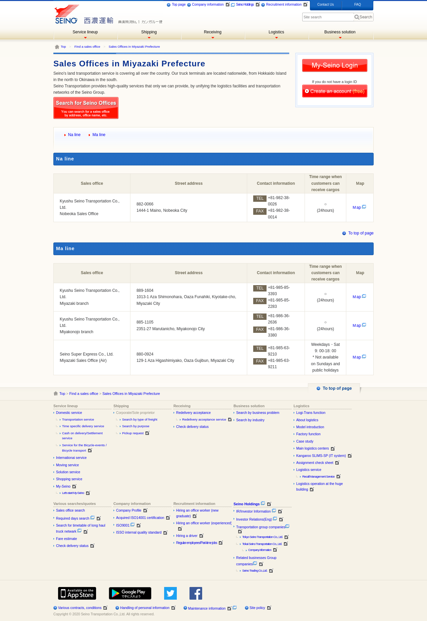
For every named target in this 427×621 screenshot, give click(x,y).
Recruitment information (281, 5)
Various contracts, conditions (79, 608)
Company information (205, 5)
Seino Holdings (242, 5)
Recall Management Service (318, 476)
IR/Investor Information (256, 511)
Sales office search (70, 510)
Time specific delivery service (83, 426)
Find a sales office (87, 46)
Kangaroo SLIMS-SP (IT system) (321, 456)
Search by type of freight (139, 419)
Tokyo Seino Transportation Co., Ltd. (262, 537)
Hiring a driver (186, 536)
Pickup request (132, 433)
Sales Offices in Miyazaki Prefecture (134, 46)
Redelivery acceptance (193, 413)
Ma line (98, 134)
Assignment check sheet (314, 463)
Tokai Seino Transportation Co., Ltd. (262, 544)
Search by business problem (257, 413)
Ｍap (359, 207)
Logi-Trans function (310, 413)
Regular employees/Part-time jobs (196, 543)
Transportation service (78, 419)
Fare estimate (66, 539)
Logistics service (308, 470)
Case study (304, 441)
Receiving (213, 32)
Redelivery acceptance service (204, 419)
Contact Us (325, 4)
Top (63, 46)
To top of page (361, 233)
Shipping (149, 32)
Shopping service (69, 479)
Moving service (67, 465)
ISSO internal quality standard (138, 532)
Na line (74, 134)
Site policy (257, 608)
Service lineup (85, 32)
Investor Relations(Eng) (256, 519)
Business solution (339, 32)
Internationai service (71, 458)
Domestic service (69, 413)
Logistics (276, 32)
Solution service (68, 472)
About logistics (307, 420)
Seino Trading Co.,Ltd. (254, 570)
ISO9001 (125, 525)
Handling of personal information (144, 608)
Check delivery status (192, 427)
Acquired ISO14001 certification (140, 518)
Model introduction (310, 427)
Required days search (75, 518)
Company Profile (128, 510)
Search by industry (250, 420)
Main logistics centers (312, 448)
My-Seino (63, 486)
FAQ (357, 4)
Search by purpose (135, 426)
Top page (175, 5)
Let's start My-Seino (73, 493)
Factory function (308, 434)
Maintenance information (207, 608)
